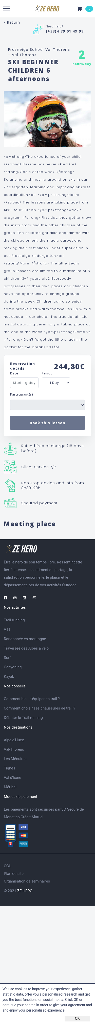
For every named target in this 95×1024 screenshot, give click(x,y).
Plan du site (14, 873)
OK (77, 1018)
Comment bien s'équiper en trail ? (32, 699)
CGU (7, 866)
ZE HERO (24, 891)
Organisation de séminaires (27, 881)
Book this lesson (47, 422)
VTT (7, 629)
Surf (7, 657)
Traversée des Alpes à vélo (26, 648)
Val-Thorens (14, 749)
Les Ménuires (15, 759)
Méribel (10, 787)
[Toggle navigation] (6, 8)
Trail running (14, 620)
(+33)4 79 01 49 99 (65, 31)
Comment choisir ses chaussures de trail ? (39, 708)
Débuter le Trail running (23, 717)
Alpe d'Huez (14, 740)
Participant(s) (21, 394)
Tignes (9, 768)
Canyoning (13, 667)
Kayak (9, 676)
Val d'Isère (12, 777)
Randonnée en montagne (25, 639)
